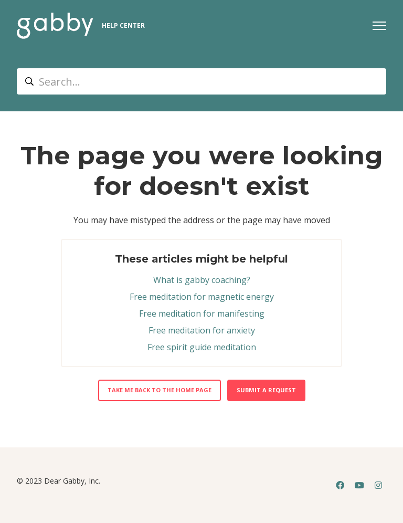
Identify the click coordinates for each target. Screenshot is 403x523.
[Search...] (201, 81)
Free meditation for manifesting (201, 313)
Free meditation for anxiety (202, 330)
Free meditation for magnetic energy (202, 296)
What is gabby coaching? (201, 280)
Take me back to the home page (159, 390)
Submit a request (266, 390)
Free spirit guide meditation (201, 347)
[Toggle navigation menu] (379, 26)
